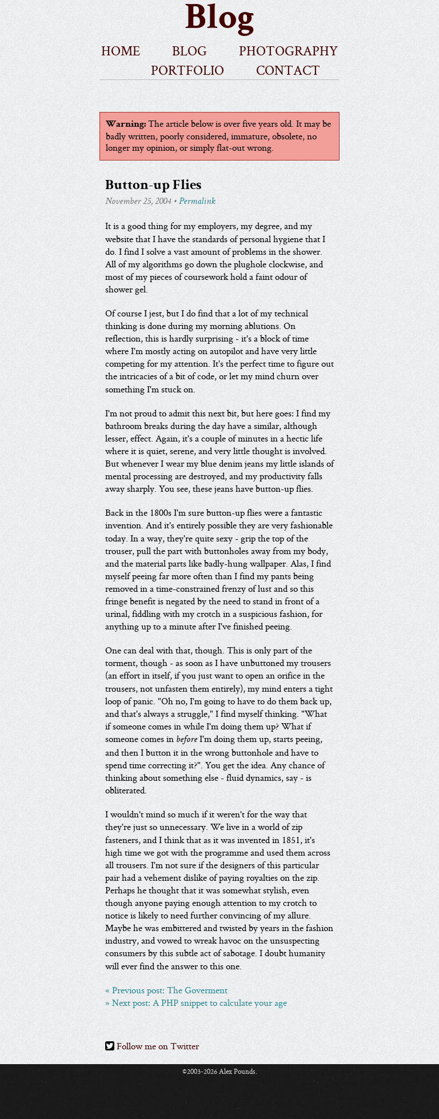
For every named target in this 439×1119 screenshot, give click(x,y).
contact (288, 68)
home (120, 49)
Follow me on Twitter (152, 1046)
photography (288, 49)
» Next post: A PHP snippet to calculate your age (196, 1003)
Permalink (197, 202)
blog (189, 49)
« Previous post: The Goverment (166, 990)
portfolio (187, 68)
